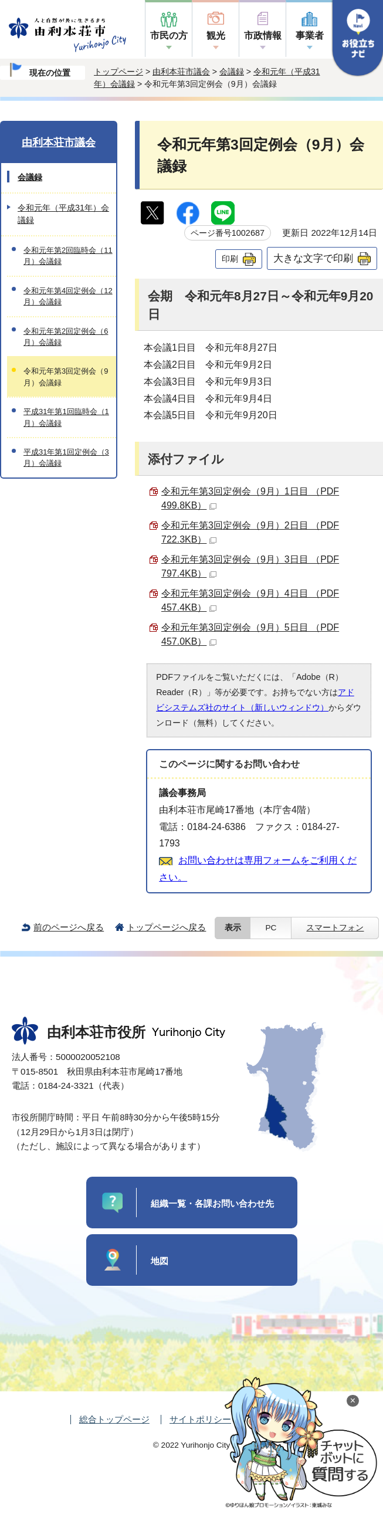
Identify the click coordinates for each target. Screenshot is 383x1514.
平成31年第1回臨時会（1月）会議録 (66, 417)
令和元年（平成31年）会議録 (63, 214)
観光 (215, 35)
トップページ (118, 71)
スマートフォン (335, 927)
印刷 (230, 258)
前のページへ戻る (68, 927)
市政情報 (263, 35)
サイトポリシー (200, 1419)
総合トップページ (114, 1419)
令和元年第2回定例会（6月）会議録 (65, 337)
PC (270, 927)
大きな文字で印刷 (313, 258)
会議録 (231, 71)
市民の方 (169, 35)
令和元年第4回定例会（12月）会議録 (68, 296)
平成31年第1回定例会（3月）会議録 (66, 458)
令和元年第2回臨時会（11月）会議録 (68, 256)
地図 (159, 1261)
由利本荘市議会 (181, 71)
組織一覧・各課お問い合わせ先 (212, 1203)
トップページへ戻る (166, 927)
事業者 (310, 35)
